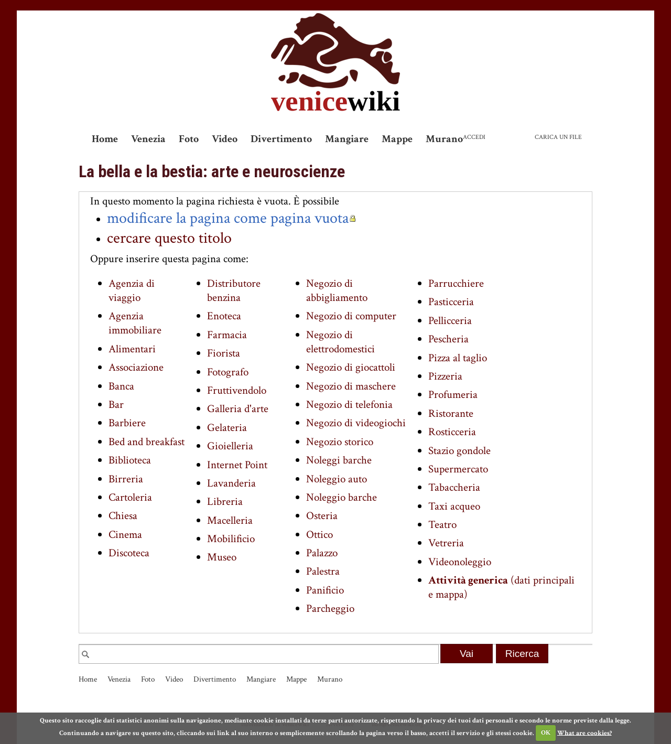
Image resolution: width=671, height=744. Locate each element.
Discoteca (129, 553)
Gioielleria (230, 446)
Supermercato (458, 469)
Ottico (319, 534)
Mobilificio (231, 539)
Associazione (136, 367)
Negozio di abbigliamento (336, 290)
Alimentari (132, 349)
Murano (444, 139)
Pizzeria (445, 376)
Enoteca (224, 316)
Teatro (442, 524)
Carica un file (558, 137)
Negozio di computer (351, 316)
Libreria (225, 501)
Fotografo (227, 372)
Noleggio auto (336, 479)
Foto (189, 139)
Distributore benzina (234, 290)
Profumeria (453, 394)
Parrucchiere (456, 283)
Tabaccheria (454, 487)
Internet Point (237, 465)
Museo (221, 557)
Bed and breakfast (147, 442)
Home (105, 139)
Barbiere (127, 423)
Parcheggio (330, 608)
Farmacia (227, 335)
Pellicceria (450, 321)
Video (224, 139)
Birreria (126, 479)
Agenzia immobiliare (135, 323)
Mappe (397, 139)
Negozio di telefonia (349, 404)
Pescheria (448, 339)
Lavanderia (231, 483)
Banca (121, 386)
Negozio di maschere (351, 386)
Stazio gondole (459, 451)
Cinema (125, 534)
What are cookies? (584, 732)
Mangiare (347, 139)
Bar (116, 404)
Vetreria (446, 543)
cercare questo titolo (169, 238)
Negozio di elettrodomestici (340, 342)
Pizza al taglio (457, 358)
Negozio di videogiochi (356, 423)
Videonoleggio (459, 562)
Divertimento (281, 139)
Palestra (323, 571)
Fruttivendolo (236, 390)
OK (545, 732)
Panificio (325, 590)
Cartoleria (130, 497)
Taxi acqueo (454, 506)
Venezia (148, 139)
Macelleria (230, 520)
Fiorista (223, 353)
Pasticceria (451, 302)
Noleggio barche (341, 497)
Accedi (474, 137)
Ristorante (450, 413)
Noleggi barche (339, 460)
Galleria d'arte (237, 409)
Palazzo (322, 553)
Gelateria (227, 427)
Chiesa (123, 516)
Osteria (322, 516)
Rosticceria (452, 432)
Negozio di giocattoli (350, 367)
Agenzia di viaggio (132, 290)
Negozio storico (339, 442)
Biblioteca (130, 460)
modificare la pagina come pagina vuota (228, 218)
